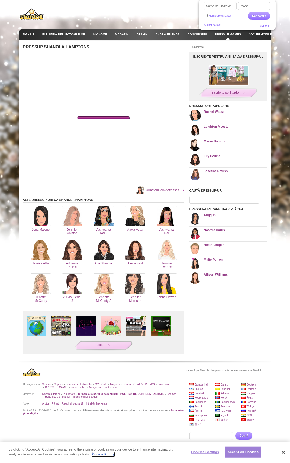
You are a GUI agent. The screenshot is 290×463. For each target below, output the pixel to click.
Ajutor (45, 403)
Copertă (58, 384)
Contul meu (110, 387)
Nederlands (201, 397)
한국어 (198, 424)
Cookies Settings (205, 452)
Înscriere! (263, 25)
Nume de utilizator (218, 6)
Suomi (198, 406)
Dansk (224, 384)
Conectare (259, 15)
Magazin (115, 384)
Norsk (224, 397)
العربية (224, 415)
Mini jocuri (95, 387)
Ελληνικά (226, 410)
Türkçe (251, 406)
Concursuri (164, 384)
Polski (250, 397)
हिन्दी (249, 415)
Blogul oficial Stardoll (85, 396)
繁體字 (250, 419)
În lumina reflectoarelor (79, 384)
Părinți (55, 403)
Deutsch (251, 384)
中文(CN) (200, 419)
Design (127, 384)
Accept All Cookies (243, 452)
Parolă (244, 6)
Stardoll (31, 14)
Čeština (199, 410)
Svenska (225, 406)
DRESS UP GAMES (56, 387)
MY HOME (101, 384)
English (199, 389)
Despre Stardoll (51, 394)
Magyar (251, 393)
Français (251, 389)
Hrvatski (199, 393)
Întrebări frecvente (96, 403)
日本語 (224, 419)
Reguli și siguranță (72, 403)
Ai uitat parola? (213, 25)
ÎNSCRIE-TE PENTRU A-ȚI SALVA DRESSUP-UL (228, 56)
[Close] (283, 452)
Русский (251, 410)
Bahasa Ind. (201, 384)
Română (251, 402)
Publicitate (69, 394)
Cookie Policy (103, 454)
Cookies (171, 394)
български (201, 415)
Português (201, 402)
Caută (244, 436)
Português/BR (229, 402)
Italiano (225, 393)
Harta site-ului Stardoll (57, 396)
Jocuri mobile (78, 387)
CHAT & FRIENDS (144, 384)
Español (225, 389)
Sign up (46, 384)
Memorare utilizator (220, 15)
